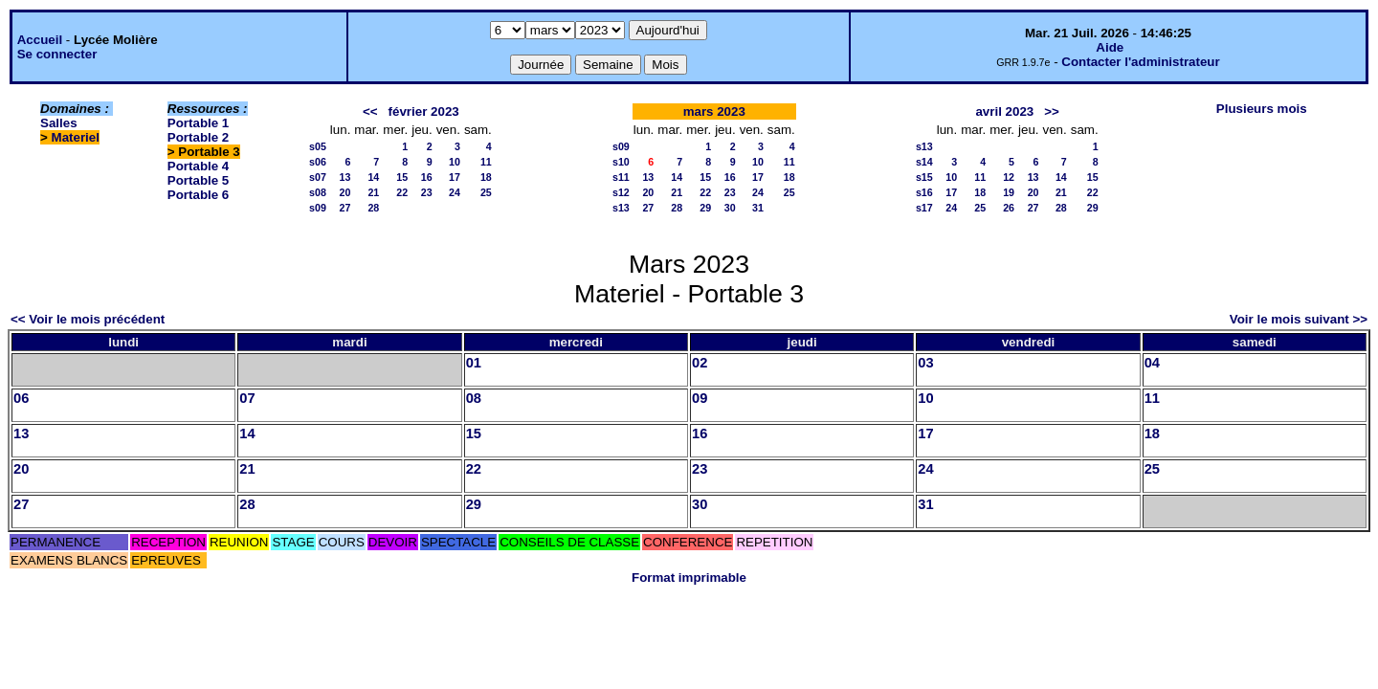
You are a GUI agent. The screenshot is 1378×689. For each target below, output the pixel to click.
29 (705, 207)
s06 (317, 161)
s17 (924, 207)
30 (730, 207)
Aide (1109, 47)
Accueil (39, 40)
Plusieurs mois (1261, 108)
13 (345, 177)
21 (373, 192)
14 (373, 177)
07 (247, 398)
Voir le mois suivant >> (1298, 319)
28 (373, 207)
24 (454, 192)
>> (1051, 111)
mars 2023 (714, 111)
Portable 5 (198, 180)
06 (21, 398)
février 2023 (424, 111)
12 (1008, 177)
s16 (924, 192)
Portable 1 (198, 123)
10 (454, 161)
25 (486, 192)
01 (473, 362)
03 (925, 362)
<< (370, 111)
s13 (621, 207)
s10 (621, 161)
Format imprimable (689, 577)
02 (699, 362)
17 (454, 177)
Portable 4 (198, 166)
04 (1152, 362)
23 (427, 192)
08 (473, 398)
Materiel (76, 137)
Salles (59, 123)
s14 (924, 161)
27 (345, 207)
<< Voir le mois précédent (88, 319)
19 (1008, 192)
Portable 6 (198, 195)
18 (486, 177)
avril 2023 (1004, 111)
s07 (317, 177)
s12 (621, 192)
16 (427, 177)
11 (486, 161)
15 (402, 177)
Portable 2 (198, 137)
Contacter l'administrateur (1140, 62)
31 (758, 207)
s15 (924, 177)
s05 (317, 146)
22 (402, 192)
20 (345, 192)
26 (1008, 207)
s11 (621, 177)
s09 (317, 207)
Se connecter (57, 54)
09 (699, 398)
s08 (317, 192)
